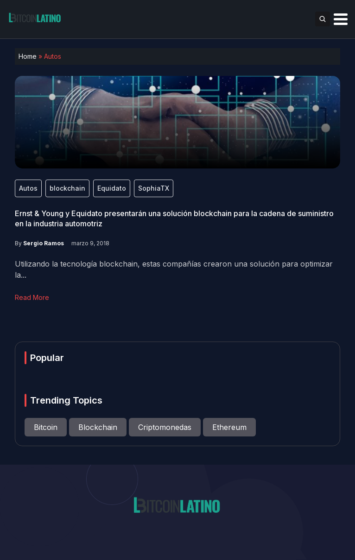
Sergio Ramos (43, 243)
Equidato (111, 188)
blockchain (67, 188)
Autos (28, 188)
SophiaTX (153, 188)
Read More (32, 297)
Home (28, 56)
